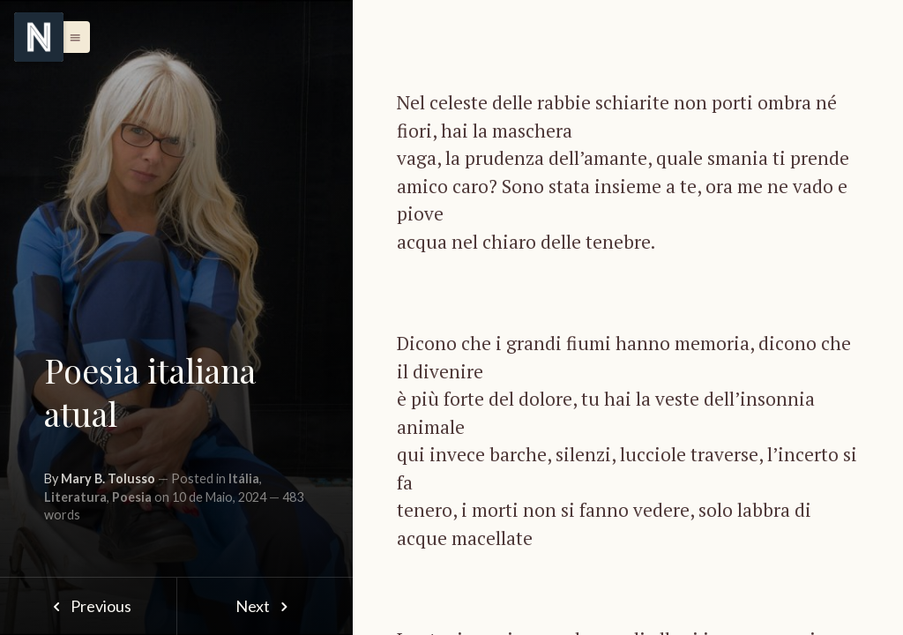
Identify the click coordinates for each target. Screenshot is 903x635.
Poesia (132, 496)
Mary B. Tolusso (108, 478)
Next (265, 606)
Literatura (75, 496)
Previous (88, 606)
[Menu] (38, 37)
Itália (243, 478)
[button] (70, 37)
